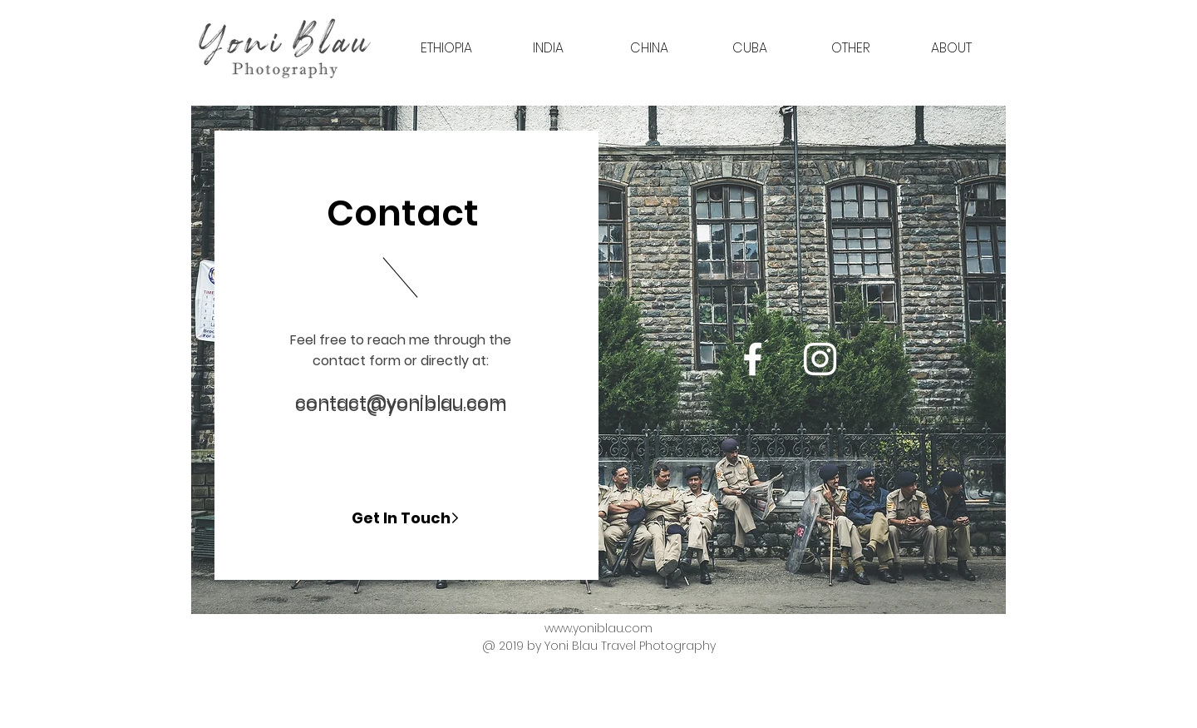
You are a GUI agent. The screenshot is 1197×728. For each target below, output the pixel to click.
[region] (598, 360)
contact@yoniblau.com (400, 402)
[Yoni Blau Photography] (753, 359)
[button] (446, 48)
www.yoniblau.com (598, 628)
